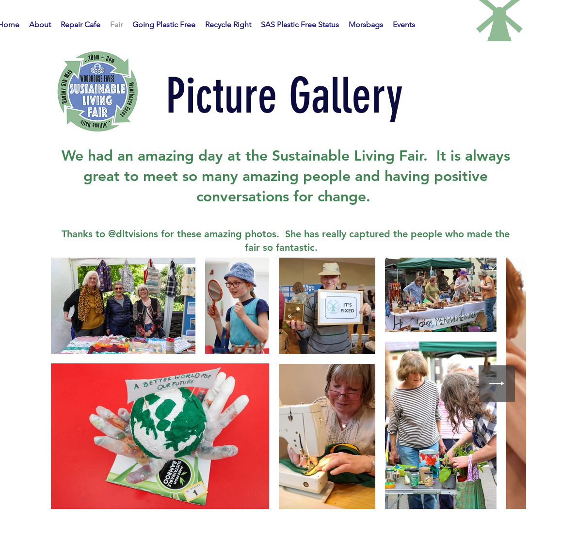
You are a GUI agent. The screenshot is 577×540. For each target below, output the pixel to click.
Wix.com (501, 529)
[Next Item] (497, 383)
